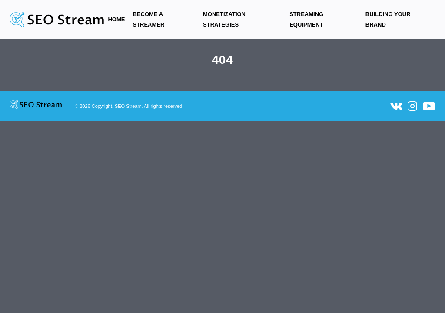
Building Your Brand (388, 19)
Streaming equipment (306, 19)
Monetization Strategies (224, 19)
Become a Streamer (148, 19)
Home (116, 19)
